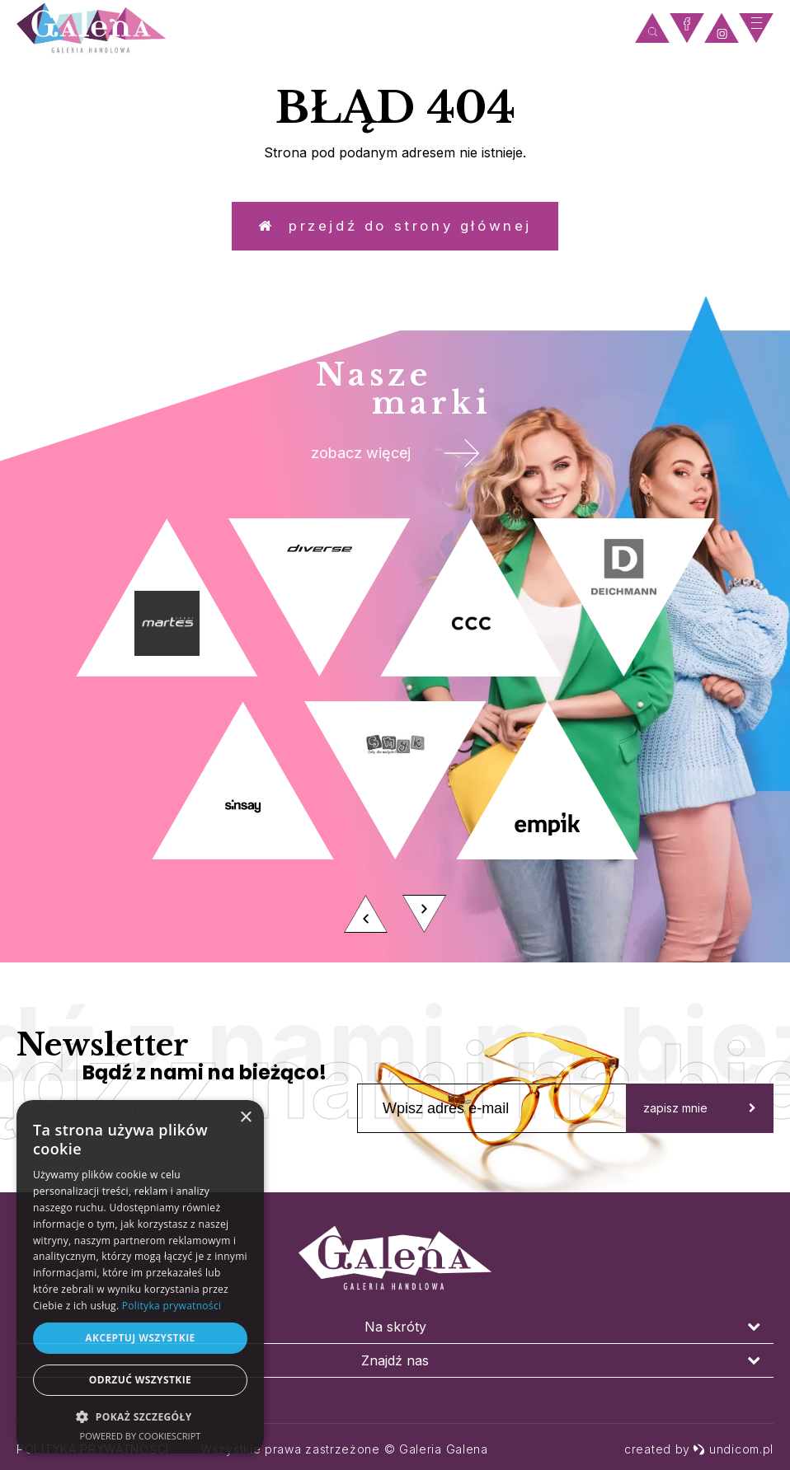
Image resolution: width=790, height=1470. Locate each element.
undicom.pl (733, 1449)
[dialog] (140, 1277)
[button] (140, 1416)
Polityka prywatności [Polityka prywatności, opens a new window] (171, 1306)
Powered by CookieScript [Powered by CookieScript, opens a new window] (140, 1436)
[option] (395, 748)
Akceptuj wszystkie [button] (140, 1338)
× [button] (245, 1118)
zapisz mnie (699, 1126)
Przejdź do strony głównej (395, 230)
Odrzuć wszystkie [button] (140, 1380)
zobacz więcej (395, 466)
